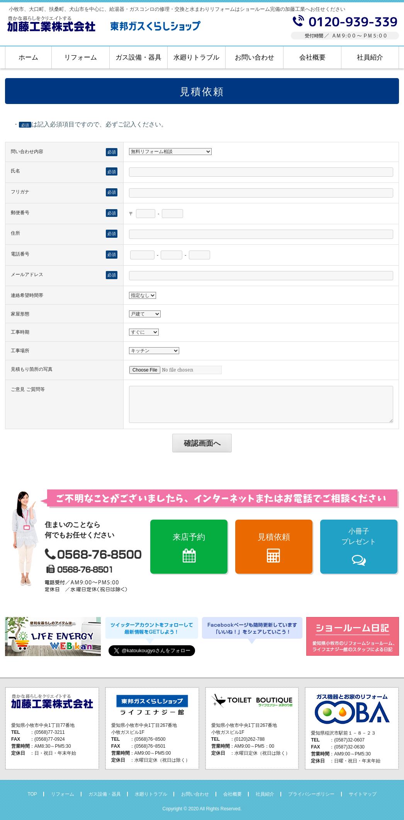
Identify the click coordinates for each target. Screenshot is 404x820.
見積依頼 (274, 536)
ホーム (28, 57)
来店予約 (189, 536)
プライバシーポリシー (311, 794)
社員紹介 (370, 57)
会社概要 (312, 57)
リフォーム (80, 57)
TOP (32, 794)
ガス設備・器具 (138, 57)
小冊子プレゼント (358, 536)
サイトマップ (363, 794)
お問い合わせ (254, 57)
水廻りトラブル (196, 57)
